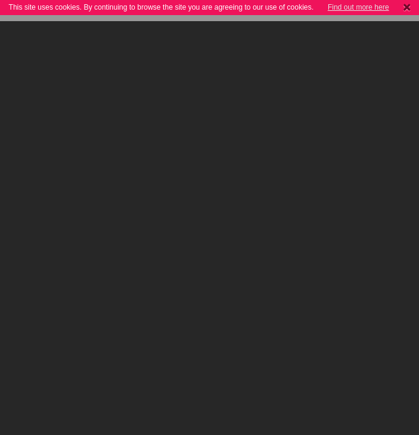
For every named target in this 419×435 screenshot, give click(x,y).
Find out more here (358, 7)
